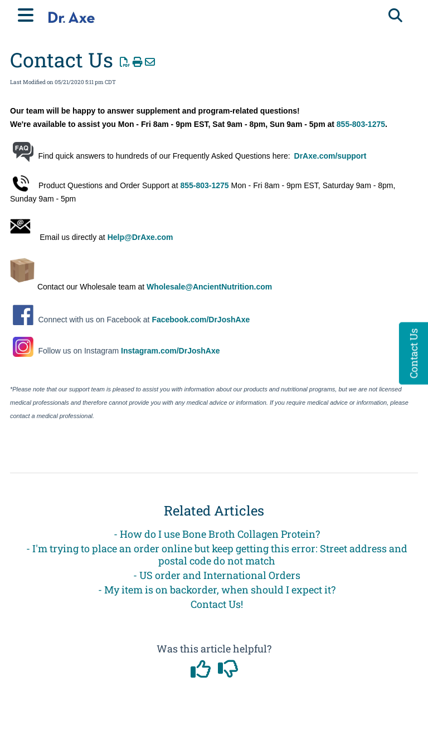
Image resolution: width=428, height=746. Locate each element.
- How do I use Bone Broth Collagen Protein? (217, 534)
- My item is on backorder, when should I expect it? (216, 589)
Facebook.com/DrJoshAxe (201, 319)
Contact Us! (217, 604)
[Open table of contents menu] (28, 13)
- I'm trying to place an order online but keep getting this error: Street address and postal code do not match (216, 554)
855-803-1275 (361, 124)
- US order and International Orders (216, 575)
